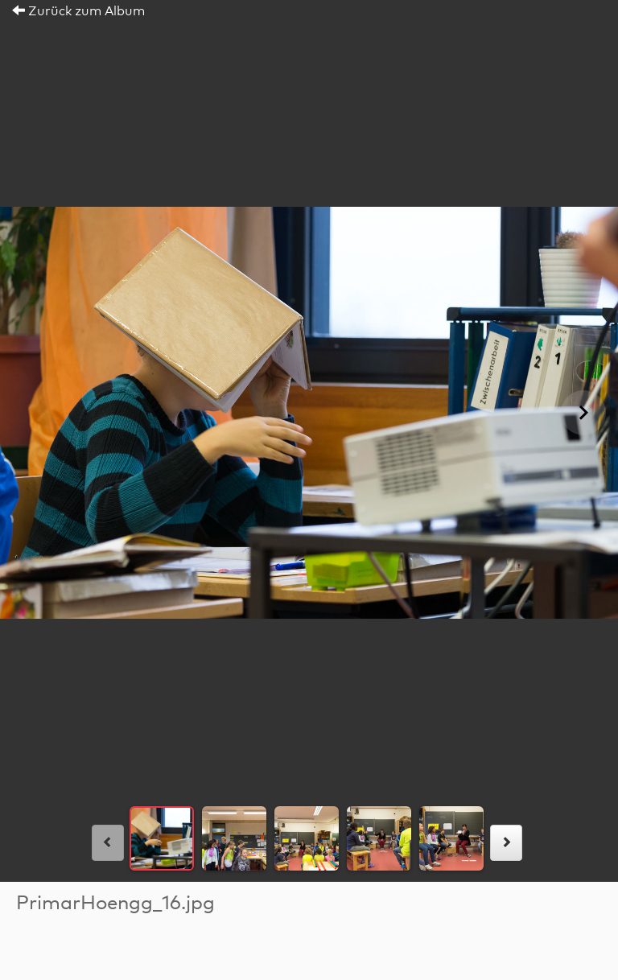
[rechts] (506, 843)
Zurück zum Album (78, 11)
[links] (108, 843)
